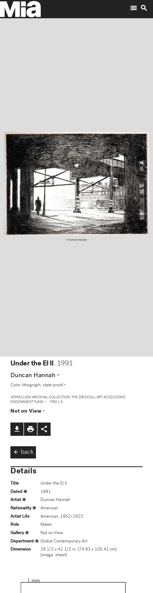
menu (133, 8)
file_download (17, 429)
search (144, 8)
